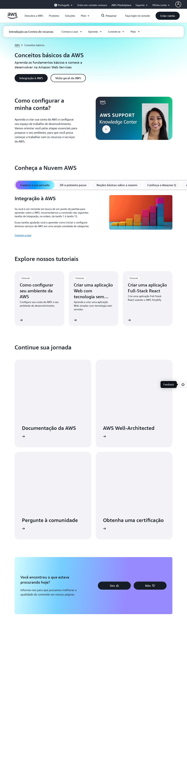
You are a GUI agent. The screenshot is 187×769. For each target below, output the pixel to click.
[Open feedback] (183, 384)
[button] (34, 15)
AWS (17, 45)
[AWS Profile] (178, 4)
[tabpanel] (93, 216)
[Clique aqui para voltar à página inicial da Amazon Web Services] (12, 17)
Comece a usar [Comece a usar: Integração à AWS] (23, 235)
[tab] (35, 185)
